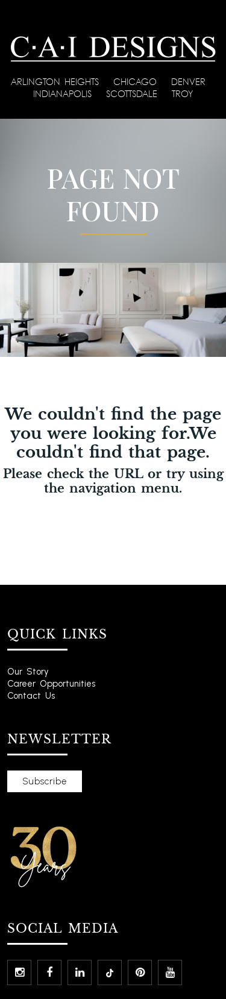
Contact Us (31, 695)
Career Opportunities (51, 683)
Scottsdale (134, 93)
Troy (182, 93)
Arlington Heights (57, 81)
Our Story (28, 671)
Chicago (137, 81)
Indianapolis (64, 93)
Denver (190, 81)
